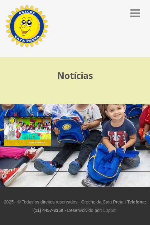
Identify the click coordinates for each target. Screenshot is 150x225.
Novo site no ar (27, 128)
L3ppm (110, 210)
